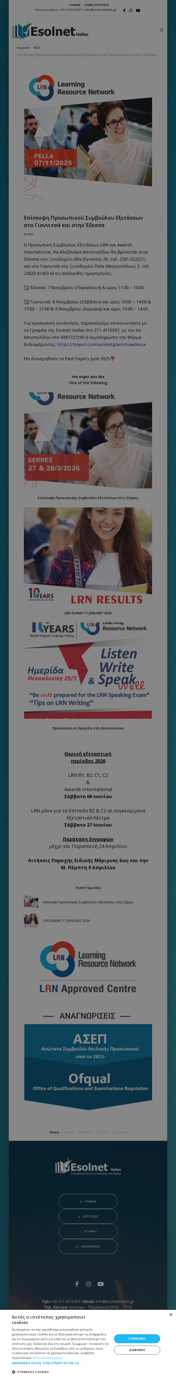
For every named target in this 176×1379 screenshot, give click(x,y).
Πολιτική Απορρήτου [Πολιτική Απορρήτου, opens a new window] (48, 1358)
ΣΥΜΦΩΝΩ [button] (137, 1339)
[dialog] (88, 1344)
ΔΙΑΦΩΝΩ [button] (137, 1350)
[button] (60, 1363)
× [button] (170, 1315)
